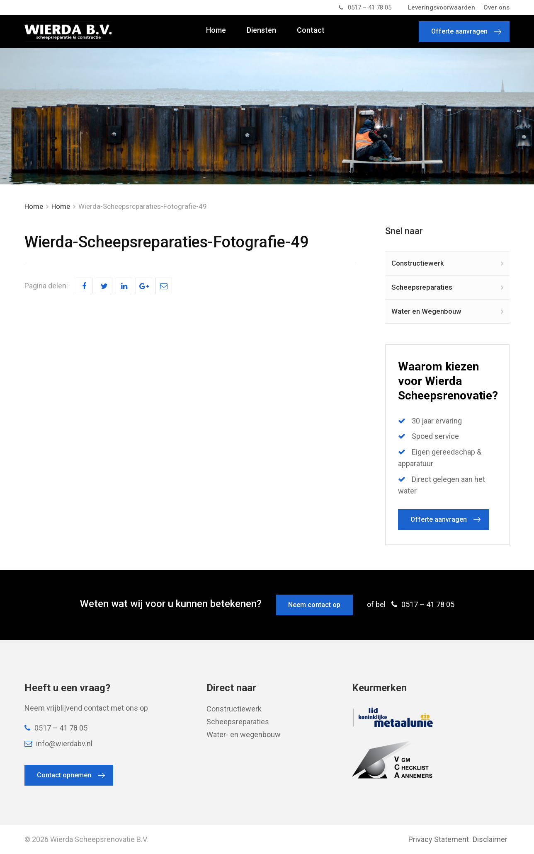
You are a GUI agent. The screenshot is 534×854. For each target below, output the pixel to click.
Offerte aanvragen (459, 31)
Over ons (496, 7)
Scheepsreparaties (421, 287)
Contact (311, 30)
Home (216, 30)
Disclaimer (490, 839)
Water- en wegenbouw (243, 734)
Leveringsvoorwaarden (441, 7)
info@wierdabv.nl (58, 743)
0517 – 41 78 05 (365, 7)
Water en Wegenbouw (426, 311)
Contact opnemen (64, 775)
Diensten (261, 30)
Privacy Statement (438, 839)
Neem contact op (314, 605)
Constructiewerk (417, 263)
